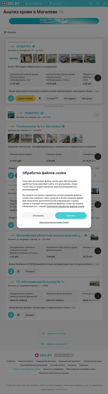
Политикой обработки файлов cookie (65, 206)
